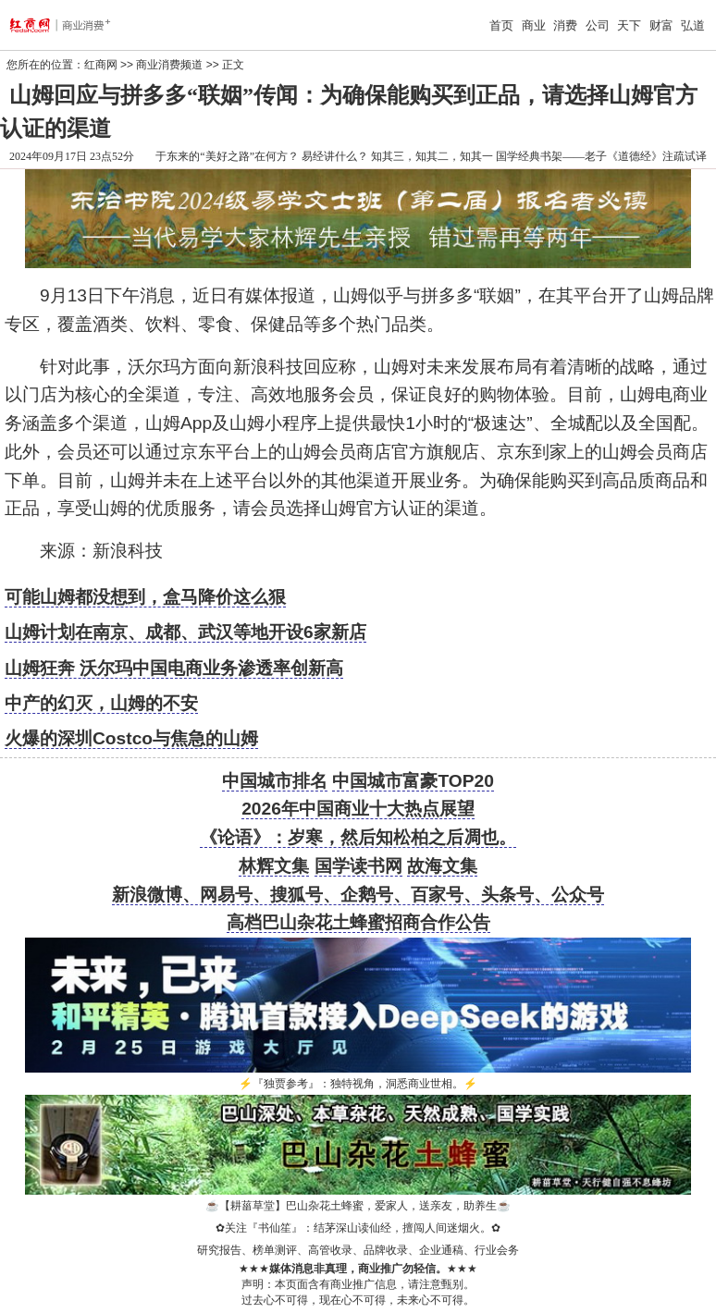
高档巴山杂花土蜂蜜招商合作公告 (358, 922)
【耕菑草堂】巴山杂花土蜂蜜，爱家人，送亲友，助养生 (358, 1205)
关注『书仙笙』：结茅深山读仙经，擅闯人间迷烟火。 (358, 1227)
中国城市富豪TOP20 (412, 781)
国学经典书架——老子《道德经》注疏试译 (601, 156)
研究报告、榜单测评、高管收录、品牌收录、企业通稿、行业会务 (358, 1250)
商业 (534, 25)
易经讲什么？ (335, 156)
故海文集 (442, 866)
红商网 (100, 64)
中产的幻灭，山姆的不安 (101, 703)
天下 (629, 25)
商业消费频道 (169, 64)
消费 (565, 25)
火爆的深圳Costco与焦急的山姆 (131, 738)
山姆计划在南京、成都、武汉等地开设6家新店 (185, 632)
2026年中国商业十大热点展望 (358, 808)
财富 (661, 25)
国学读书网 (358, 866)
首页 (501, 25)
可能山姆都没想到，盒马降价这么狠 (145, 597)
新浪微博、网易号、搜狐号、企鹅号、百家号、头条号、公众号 (358, 894)
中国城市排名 (274, 781)
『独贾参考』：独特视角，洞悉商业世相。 (358, 1083)
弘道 (693, 25)
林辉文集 (274, 866)
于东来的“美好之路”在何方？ (227, 156)
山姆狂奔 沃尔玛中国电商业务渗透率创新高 (174, 668)
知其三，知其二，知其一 (432, 156)
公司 (598, 25)
